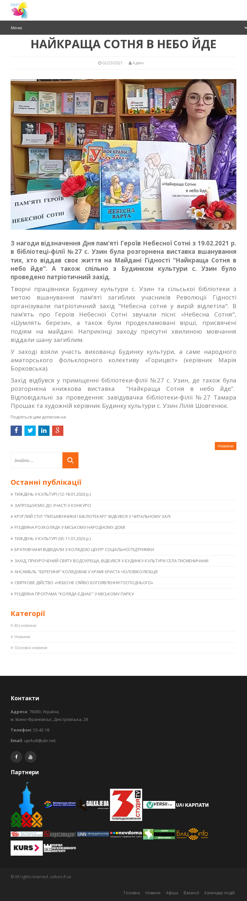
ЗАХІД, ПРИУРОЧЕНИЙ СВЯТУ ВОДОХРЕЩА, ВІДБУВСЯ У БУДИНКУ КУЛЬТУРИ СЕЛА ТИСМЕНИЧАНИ (111, 561)
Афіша (172, 893)
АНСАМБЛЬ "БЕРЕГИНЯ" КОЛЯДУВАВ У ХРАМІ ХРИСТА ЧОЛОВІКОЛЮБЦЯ (86, 572)
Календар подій (220, 893)
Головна (132, 893)
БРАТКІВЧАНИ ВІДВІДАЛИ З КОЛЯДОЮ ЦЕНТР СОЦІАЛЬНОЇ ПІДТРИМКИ (84, 549)
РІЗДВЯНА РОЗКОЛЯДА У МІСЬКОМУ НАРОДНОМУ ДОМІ (69, 527)
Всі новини (25, 625)
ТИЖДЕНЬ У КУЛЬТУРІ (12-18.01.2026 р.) (52, 494)
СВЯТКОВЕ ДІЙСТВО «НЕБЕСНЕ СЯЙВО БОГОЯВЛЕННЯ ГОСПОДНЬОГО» (83, 582)
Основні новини (30, 647)
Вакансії (191, 893)
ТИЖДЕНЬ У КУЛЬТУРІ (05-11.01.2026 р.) (52, 538)
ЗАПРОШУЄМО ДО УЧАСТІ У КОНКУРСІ (52, 505)
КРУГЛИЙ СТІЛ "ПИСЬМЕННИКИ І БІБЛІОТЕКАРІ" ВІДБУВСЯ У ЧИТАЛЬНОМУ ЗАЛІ (92, 516)
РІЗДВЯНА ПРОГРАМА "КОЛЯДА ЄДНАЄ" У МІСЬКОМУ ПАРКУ (74, 594)
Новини (22, 636)
